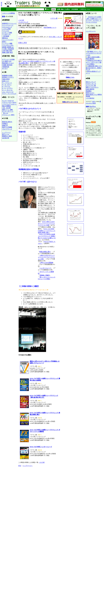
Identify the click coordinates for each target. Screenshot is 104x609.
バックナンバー (91, 31)
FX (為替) (5, 61)
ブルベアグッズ (7, 129)
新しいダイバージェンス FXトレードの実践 (46, 278)
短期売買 (5, 23)
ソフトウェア (6, 104)
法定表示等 (5, 138)
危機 (3, 52)
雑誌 (3, 106)
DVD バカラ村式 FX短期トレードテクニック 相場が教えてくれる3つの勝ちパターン (47, 237)
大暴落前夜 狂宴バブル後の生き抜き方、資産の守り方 (94, 67)
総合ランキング (91, 82)
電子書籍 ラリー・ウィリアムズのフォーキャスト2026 (94, 53)
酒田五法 (5, 38)
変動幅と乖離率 (44, 275)
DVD (9, 100)
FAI (12, 47)
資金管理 (11, 49)
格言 (11, 52)
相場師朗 (5, 75)
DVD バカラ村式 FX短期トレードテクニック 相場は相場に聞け (46, 230)
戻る (19, 465)
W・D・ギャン (7, 84)
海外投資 (9, 65)
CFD (9, 61)
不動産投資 (5, 67)
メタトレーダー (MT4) (9, 102)
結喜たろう (5, 81)
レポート (14, 104)
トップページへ (27, 465)
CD (13, 100)
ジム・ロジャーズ (7, 92)
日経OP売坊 (6, 79)
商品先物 (5, 63)
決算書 (9, 47)
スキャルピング (7, 27)
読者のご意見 (22, 42)
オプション (5, 59)
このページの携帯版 (8, 13)
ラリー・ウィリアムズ (9, 93)
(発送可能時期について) (49, 27)
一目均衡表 (5, 36)
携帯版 (1, 4)
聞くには (5, 113)
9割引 (12, 115)
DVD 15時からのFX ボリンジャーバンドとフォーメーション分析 (46, 223)
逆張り (4, 41)
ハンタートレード (45, 268)
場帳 (11, 109)
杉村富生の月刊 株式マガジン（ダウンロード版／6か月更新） (94, 62)
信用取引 (5, 123)
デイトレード (12, 23)
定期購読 (8, 106)
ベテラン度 (53, 18)
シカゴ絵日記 (90, 98)
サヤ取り (5, 49)
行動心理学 (8, 50)
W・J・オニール (7, 90)
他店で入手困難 (7, 127)
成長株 (4, 47)
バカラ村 (21, 20)
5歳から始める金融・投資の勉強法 (93, 58)
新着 (3, 16)
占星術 (7, 52)
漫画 (3, 109)
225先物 (11, 59)
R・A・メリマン (7, 88)
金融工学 (5, 125)
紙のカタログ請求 (93, 102)
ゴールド (11, 63)
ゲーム (7, 109)
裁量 (10, 43)
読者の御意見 (90, 89)
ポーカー (5, 68)
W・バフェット (7, 83)
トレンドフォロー (7, 40)
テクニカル (5, 31)
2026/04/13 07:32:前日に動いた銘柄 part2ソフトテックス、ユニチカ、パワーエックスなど (94, 19)
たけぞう (11, 77)
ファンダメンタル (7, 45)
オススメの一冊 (91, 85)
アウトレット (6, 115)
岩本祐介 (5, 77)
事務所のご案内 (7, 136)
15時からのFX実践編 (46, 262)
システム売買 (6, 29)
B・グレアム (6, 86)
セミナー (5, 100)
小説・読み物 (6, 108)
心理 (3, 50)
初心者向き (8, 122)
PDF (93, 101)
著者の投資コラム (91, 94)
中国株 (4, 65)
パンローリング (23, 22)
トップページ (6, 132)
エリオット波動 (7, 32)
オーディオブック (7, 111)
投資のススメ (90, 93)
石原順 (10, 75)
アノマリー (5, 43)
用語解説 (88, 91)
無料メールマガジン (92, 87)
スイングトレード (7, 25)
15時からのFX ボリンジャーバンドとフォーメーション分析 (46, 257)
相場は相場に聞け (45, 251)
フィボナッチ (6, 34)
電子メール (5, 134)
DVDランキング (91, 83)
